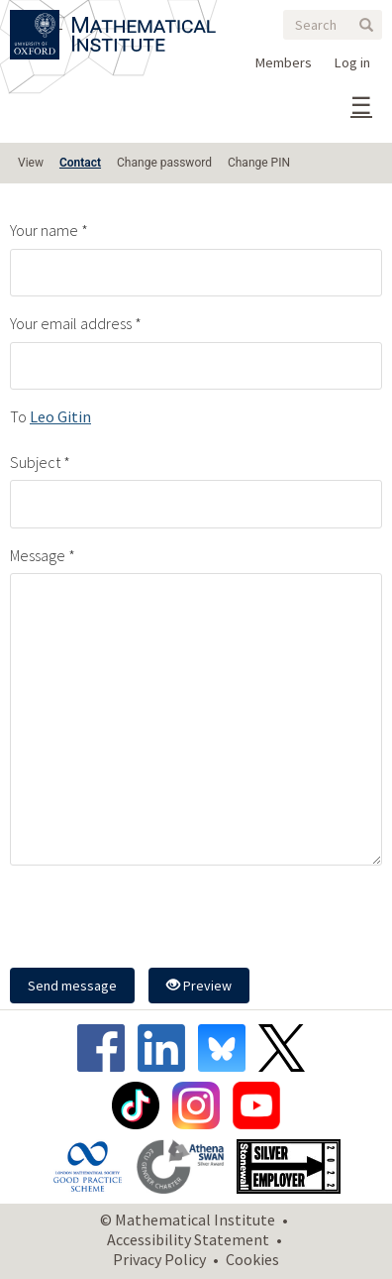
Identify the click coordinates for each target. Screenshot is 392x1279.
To (18, 416)
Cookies (252, 1259)
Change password (164, 163)
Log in (352, 62)
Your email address (71, 323)
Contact (80, 163)
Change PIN (259, 163)
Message (37, 555)
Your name (44, 230)
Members (283, 62)
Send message (72, 985)
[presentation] (160, 919)
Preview (199, 985)
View (31, 163)
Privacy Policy (159, 1259)
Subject (35, 462)
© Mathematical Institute (187, 1219)
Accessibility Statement (188, 1239)
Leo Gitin (60, 416)
